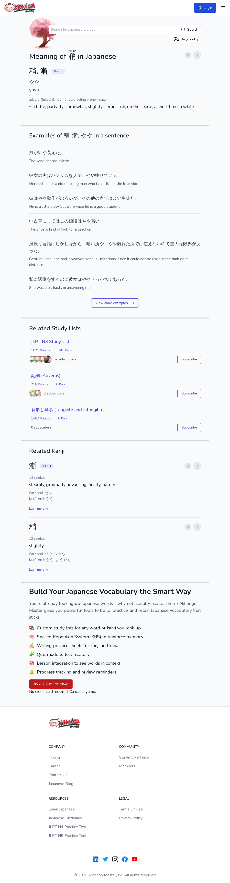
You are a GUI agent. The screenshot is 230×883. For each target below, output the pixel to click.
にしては (51, 221)
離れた (123, 244)
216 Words (39, 384)
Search (189, 29)
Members (127, 766)
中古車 (35, 221)
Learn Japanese (62, 809)
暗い (90, 244)
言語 (46, 244)
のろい (66, 198)
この (64, 221)
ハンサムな (62, 175)
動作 (51, 198)
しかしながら (68, 244)
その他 (88, 198)
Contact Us (58, 775)
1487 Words (40, 418)
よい (117, 198)
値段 (73, 221)
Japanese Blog (61, 783)
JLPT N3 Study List (50, 341)
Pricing (54, 757)
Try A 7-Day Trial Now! (50, 684)
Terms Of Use (131, 809)
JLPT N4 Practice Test (68, 827)
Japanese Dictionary (65, 818)
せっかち (99, 279)
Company (57, 746)
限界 (187, 244)
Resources (59, 798)
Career (54, 766)
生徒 (125, 198)
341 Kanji (65, 350)
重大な (176, 244)
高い (95, 221)
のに (64, 279)
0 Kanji (61, 384)
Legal (124, 798)
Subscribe (189, 359)
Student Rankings (134, 757)
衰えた (53, 153)
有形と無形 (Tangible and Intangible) (68, 410)
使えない (152, 244)
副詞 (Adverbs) (45, 376)
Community (129, 746)
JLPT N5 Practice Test (68, 835)
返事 (42, 279)
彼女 (33, 175)
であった (117, 279)
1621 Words (40, 350)
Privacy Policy (130, 818)
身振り (35, 244)
